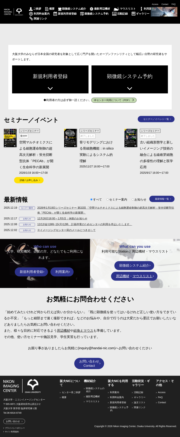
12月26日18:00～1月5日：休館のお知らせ (62, 218)
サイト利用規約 (12, 432)
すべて (97, 199)
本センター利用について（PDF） (112, 100)
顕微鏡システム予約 (96, 13)
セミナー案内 (118, 199)
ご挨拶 (37, 8)
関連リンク (40, 18)
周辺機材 (122, 276)
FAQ (174, 4)
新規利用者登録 (67, 13)
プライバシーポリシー (15, 428)
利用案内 (149, 8)
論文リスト (140, 402)
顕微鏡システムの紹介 (95, 390)
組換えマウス (83, 330)
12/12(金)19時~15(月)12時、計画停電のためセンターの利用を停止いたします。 (84, 224)
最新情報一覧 (162, 199)
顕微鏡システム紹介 (74, 8)
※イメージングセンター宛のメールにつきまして (66, 230)
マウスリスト (128, 8)
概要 (52, 8)
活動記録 (122, 13)
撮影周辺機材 (102, 8)
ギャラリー (142, 13)
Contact (164, 4)
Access (155, 4)
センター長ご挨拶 (71, 392)
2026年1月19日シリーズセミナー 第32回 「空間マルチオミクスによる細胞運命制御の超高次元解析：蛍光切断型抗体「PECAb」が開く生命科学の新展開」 (105, 210)
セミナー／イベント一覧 (156, 119)
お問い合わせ (13, 421)
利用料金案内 (42, 13)
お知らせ (140, 199)
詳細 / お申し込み (29, 180)
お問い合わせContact (89, 363)
